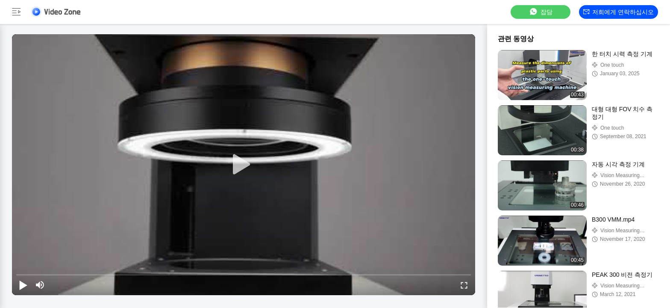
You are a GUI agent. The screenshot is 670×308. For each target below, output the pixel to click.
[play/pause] (23, 284)
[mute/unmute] (40, 284)
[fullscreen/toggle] (464, 284)
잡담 (540, 11)
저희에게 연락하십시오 (618, 12)
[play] (243, 164)
